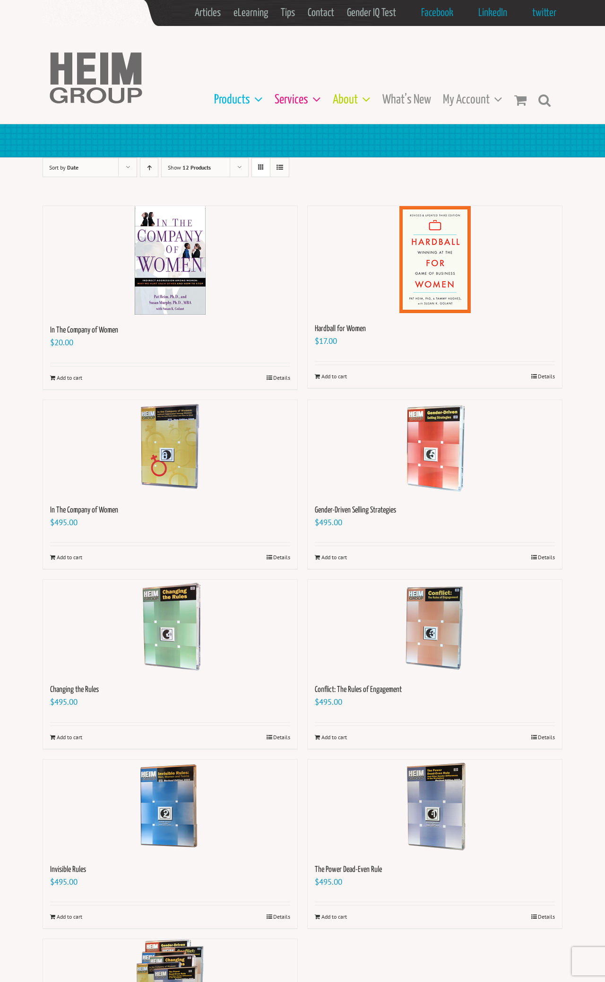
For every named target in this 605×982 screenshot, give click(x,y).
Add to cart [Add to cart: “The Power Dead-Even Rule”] (334, 916)
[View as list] (279, 167)
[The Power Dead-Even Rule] (435, 807)
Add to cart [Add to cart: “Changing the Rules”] (69, 737)
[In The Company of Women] (170, 260)
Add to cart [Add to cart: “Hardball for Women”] (334, 376)
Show (189, 167)
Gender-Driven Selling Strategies (355, 510)
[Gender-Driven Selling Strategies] (435, 447)
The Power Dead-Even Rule (348, 870)
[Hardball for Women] (435, 259)
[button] (544, 100)
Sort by (63, 167)
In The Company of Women (84, 330)
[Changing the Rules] (170, 627)
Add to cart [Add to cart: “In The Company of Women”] (69, 377)
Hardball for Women (340, 329)
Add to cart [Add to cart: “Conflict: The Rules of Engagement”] (334, 737)
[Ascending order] (149, 167)
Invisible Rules (68, 870)
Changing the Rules (74, 690)
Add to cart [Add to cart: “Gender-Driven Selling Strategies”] (334, 557)
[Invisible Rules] (170, 807)
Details (281, 377)
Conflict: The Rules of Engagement (358, 690)
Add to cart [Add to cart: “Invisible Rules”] (69, 916)
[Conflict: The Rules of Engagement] (435, 627)
